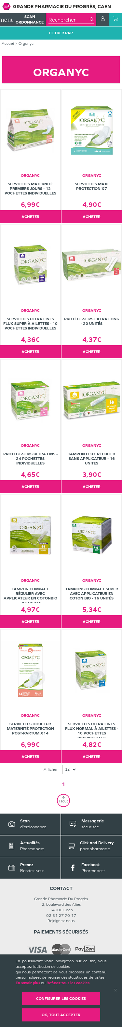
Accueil (8, 43)
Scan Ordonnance (30, 19)
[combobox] (69, 19)
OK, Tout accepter (61, 1015)
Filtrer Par (61, 33)
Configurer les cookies (61, 998)
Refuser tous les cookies (68, 983)
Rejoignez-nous (61, 920)
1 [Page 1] (63, 784)
